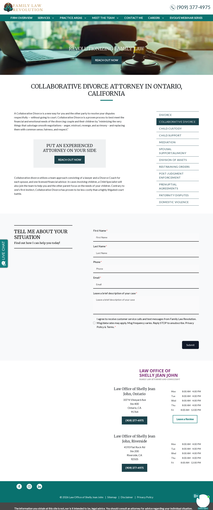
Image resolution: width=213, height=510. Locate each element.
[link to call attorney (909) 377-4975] (190, 7)
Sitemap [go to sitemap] (112, 497)
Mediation (167, 142)
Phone (96, 261)
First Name (99, 230)
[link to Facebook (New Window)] (19, 486)
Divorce (165, 114)
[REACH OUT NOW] (106, 60)
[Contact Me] (133, 18)
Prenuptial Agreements (168, 186)
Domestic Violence (174, 202)
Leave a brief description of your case (114, 293)
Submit (190, 344)
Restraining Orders (174, 166)
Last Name (99, 246)
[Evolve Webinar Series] (186, 18)
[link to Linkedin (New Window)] (39, 486)
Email (96, 277)
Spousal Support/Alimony (172, 151)
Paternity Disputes (174, 195)
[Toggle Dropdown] (53, 18)
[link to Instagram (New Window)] (29, 486)
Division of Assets (173, 159)
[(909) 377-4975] (134, 420)
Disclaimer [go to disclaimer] (127, 497)
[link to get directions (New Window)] (134, 406)
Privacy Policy (145, 497)
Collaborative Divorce (177, 121)
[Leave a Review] (185, 419)
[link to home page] (23, 7)
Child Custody (170, 128)
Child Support (170, 135)
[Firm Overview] (21, 18)
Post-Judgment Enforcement (171, 175)
